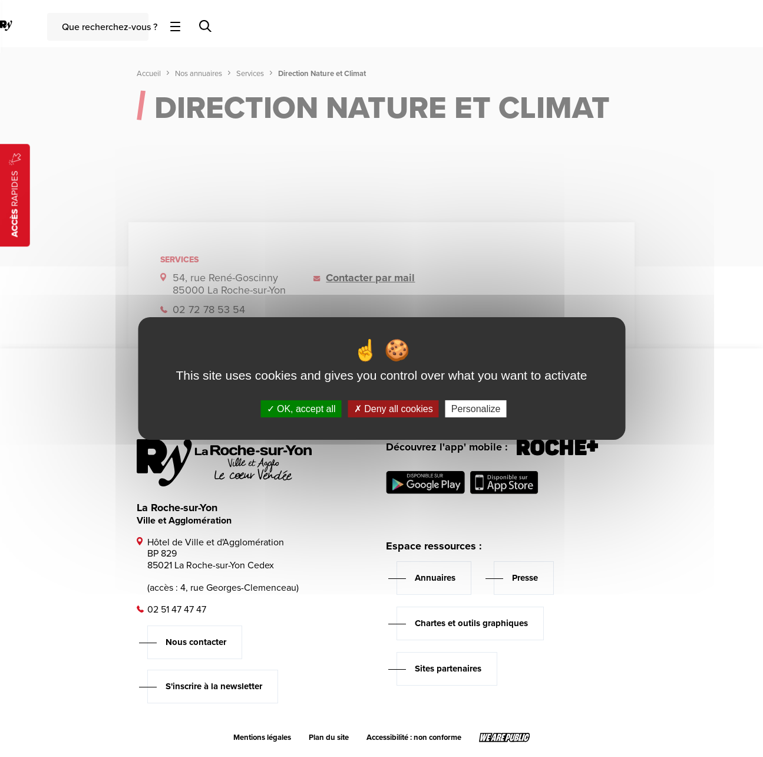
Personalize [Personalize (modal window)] (476, 409)
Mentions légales (262, 737)
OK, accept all (301, 409)
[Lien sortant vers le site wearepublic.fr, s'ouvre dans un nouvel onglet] (504, 737)
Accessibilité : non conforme (413, 737)
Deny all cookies (393, 409)
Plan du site (329, 737)
